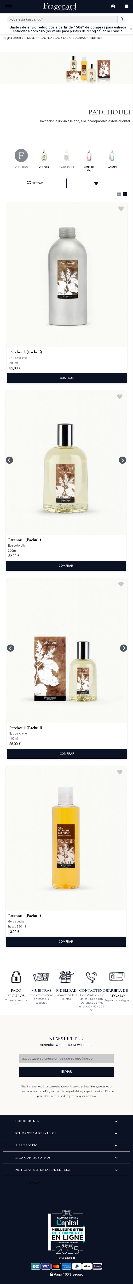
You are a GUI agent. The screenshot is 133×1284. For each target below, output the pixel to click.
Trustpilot (32, 1183)
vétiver (44, 159)
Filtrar (35, 183)
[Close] (131, 29)
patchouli (66, 159)
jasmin (111, 159)
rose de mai (89, 160)
